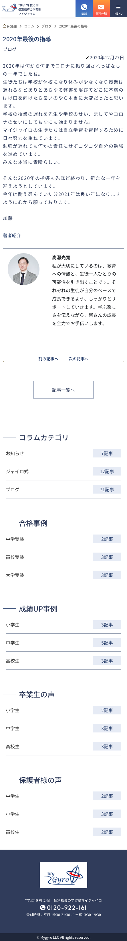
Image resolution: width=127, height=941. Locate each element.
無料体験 (101, 7)
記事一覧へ (63, 389)
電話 (84, 8)
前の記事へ (30, 359)
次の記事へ (96, 359)
